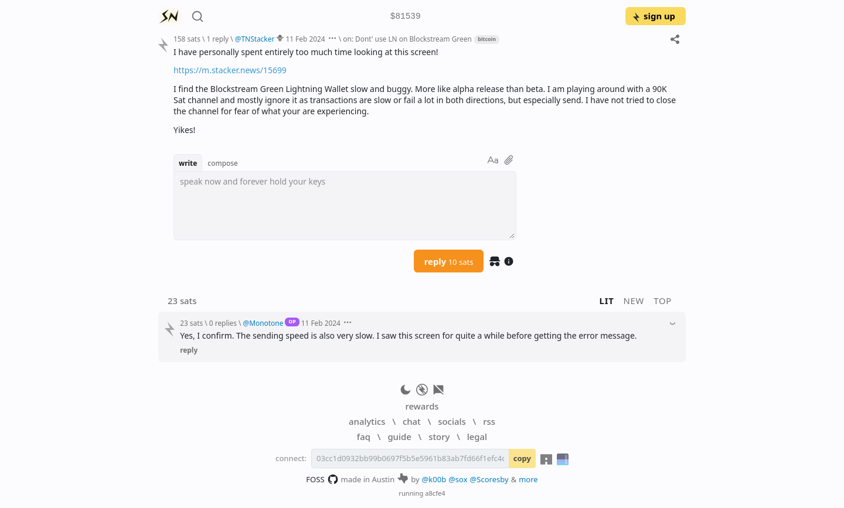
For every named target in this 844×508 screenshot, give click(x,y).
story (439, 436)
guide (399, 436)
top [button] (663, 300)
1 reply (217, 38)
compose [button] (222, 163)
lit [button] (607, 300)
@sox (457, 479)
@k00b (434, 479)
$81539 (405, 16)
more (528, 479)
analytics (367, 421)
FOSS (322, 479)
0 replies (223, 323)
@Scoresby (489, 479)
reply (449, 261)
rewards (421, 406)
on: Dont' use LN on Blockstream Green (407, 38)
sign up (653, 16)
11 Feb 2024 (305, 38)
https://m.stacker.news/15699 (230, 70)
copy (522, 458)
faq (363, 436)
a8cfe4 (435, 493)
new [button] (634, 300)
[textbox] (345, 205)
